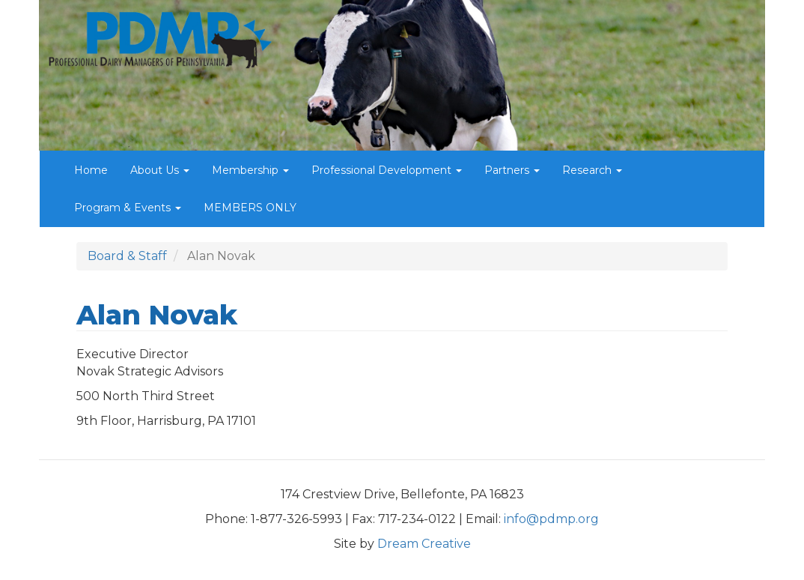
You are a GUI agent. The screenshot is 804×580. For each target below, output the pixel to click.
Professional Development (386, 170)
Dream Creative (424, 544)
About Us (159, 170)
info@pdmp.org (551, 519)
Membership (250, 170)
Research (592, 170)
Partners (512, 170)
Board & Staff (127, 256)
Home (91, 170)
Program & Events (127, 207)
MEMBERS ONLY (250, 207)
